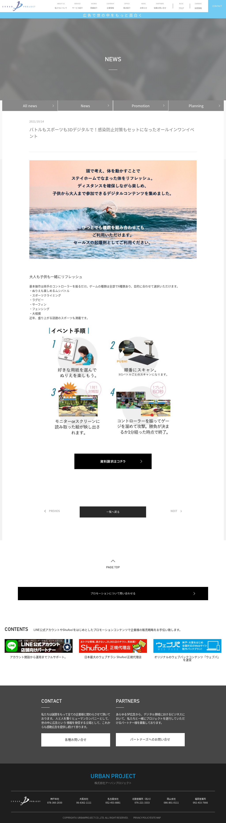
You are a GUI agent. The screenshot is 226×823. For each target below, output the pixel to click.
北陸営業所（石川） (142, 800)
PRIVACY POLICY (141, 818)
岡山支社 (171, 800)
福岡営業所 (200, 800)
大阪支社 (83, 800)
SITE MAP (156, 818)
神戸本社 (54, 800)
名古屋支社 (113, 800)
